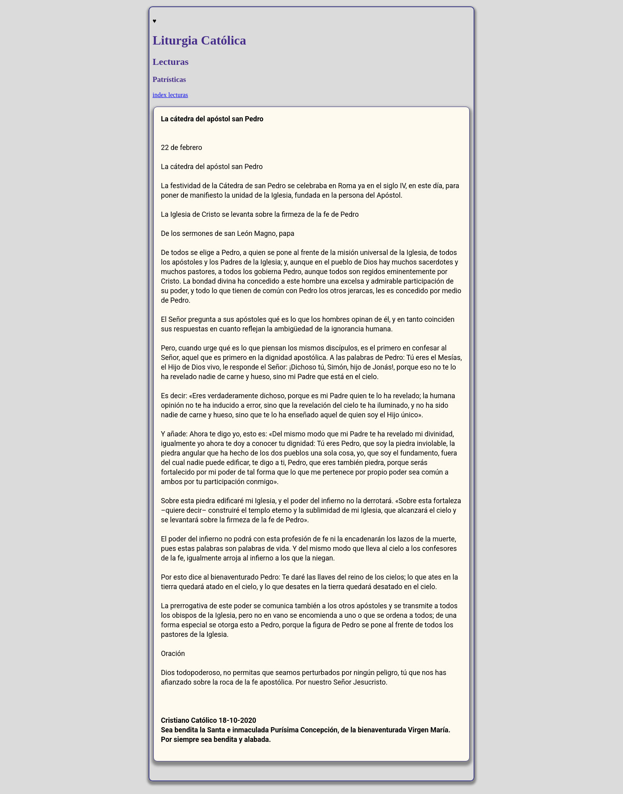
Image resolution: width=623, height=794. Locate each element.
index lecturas (170, 94)
